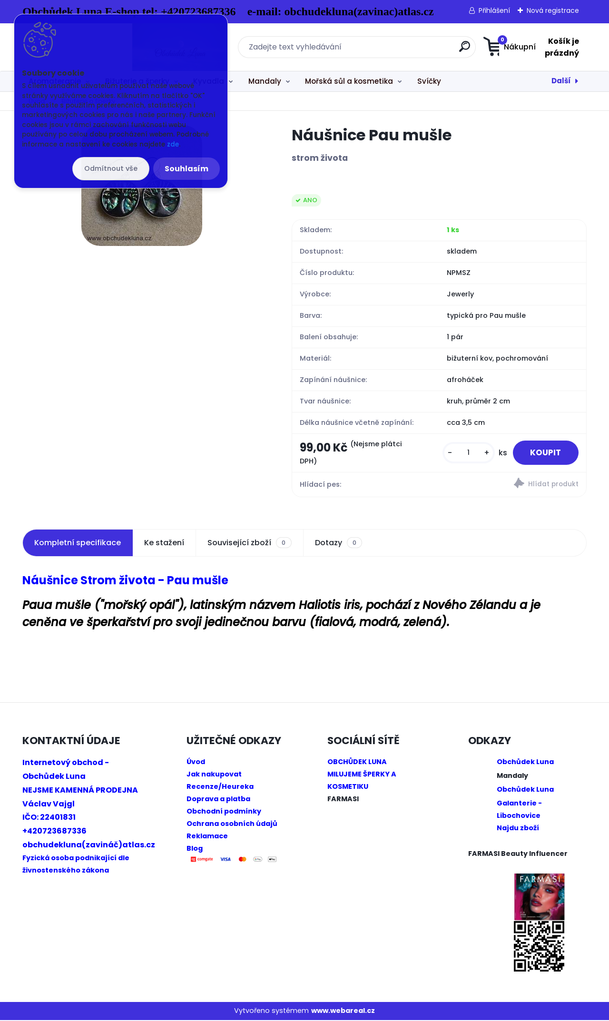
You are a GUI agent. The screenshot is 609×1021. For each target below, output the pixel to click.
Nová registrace (553, 10)
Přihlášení (494, 10)
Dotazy (338, 544)
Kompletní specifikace (77, 544)
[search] (398, 50)
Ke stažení (164, 544)
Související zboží (249, 544)
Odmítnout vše (111, 168)
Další (561, 81)
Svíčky (429, 81)
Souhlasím (186, 168)
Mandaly (264, 81)
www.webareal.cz (343, 1012)
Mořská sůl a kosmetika (349, 81)
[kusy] (464, 453)
